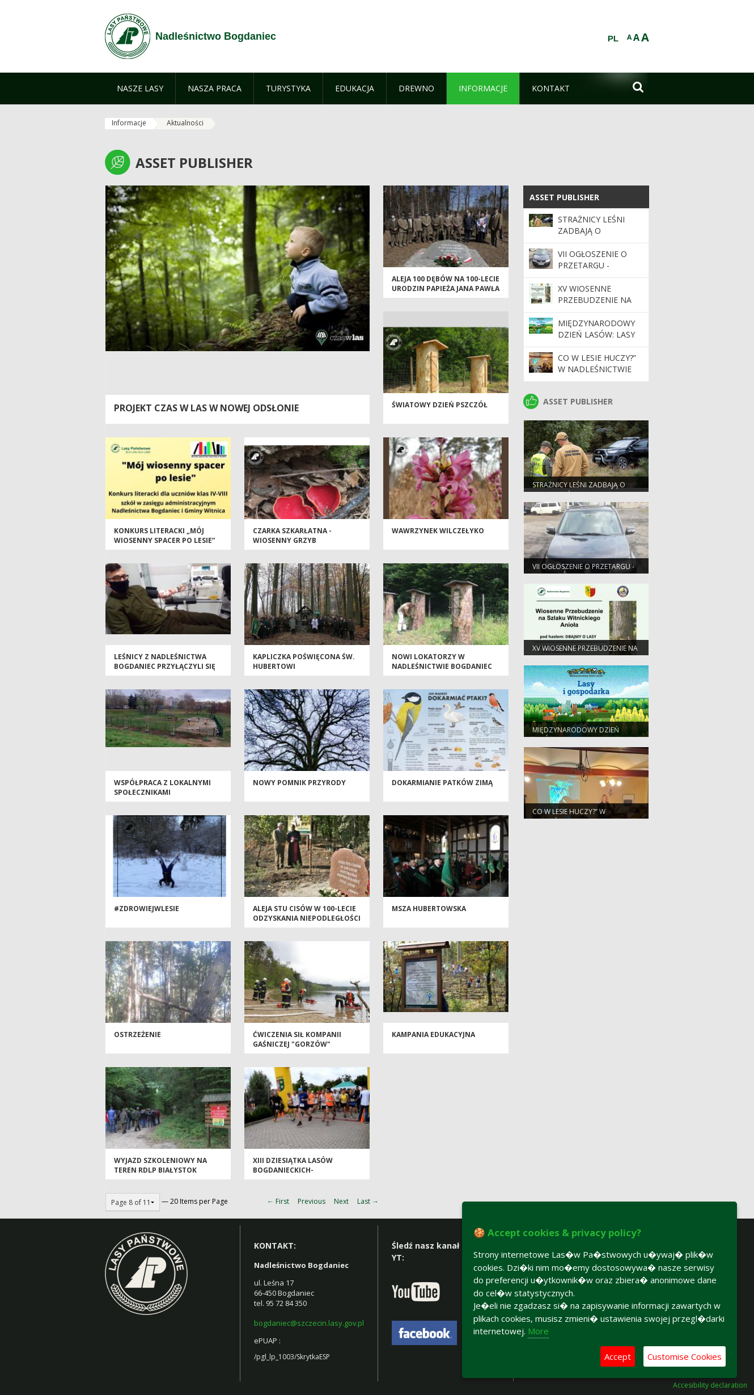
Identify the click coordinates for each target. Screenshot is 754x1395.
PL (613, 38)
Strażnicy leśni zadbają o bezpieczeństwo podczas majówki (595, 236)
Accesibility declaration (710, 1385)
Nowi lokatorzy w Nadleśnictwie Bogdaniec (442, 661)
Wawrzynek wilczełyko (438, 531)
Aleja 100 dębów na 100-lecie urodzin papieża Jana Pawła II (445, 289)
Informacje (129, 123)
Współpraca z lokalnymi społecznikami (162, 787)
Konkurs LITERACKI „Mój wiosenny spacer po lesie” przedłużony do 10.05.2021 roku (165, 545)
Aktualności (185, 123)
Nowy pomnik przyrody (299, 782)
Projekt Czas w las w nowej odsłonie (206, 408)
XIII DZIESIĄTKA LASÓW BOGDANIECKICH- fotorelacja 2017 (293, 1170)
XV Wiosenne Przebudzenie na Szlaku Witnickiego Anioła (600, 305)
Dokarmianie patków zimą (442, 782)
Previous (311, 1201)
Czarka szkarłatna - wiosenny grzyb (292, 535)
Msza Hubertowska (429, 908)
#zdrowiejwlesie (146, 908)
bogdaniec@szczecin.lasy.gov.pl (309, 1323)
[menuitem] (140, 88)
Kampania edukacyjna (433, 1034)
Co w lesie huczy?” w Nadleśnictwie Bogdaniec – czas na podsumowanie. (599, 375)
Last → (368, 1201)
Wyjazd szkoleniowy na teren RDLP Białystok (160, 1165)
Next (341, 1201)
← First (278, 1201)
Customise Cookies (684, 1356)
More (538, 1331)
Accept (617, 1356)
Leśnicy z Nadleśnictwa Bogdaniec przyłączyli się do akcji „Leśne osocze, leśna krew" (164, 671)
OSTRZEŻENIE (137, 1034)
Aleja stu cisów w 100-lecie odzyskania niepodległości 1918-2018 (307, 918)
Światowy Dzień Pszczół (440, 405)
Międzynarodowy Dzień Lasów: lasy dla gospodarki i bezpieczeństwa (596, 340)
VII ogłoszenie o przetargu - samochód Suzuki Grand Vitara (596, 271)
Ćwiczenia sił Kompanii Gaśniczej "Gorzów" (297, 1039)
